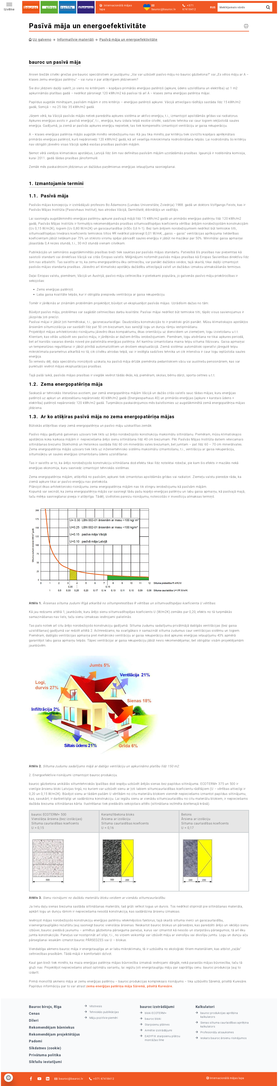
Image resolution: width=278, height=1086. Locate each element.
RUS (213, 7)
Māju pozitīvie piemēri (103, 1017)
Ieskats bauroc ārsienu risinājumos (223, 1038)
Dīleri (33, 1020)
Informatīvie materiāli (75, 39)
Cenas (34, 1013)
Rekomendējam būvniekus (52, 1027)
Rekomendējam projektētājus (54, 1034)
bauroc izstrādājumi (157, 1007)
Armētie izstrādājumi (158, 1030)
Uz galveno (42, 39)
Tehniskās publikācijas (104, 1012)
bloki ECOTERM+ (156, 1013)
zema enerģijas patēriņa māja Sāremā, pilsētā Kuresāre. (129, 986)
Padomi (35, 1041)
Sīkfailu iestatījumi (45, 1062)
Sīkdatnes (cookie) (45, 1048)
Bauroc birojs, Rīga (45, 1007)
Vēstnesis (95, 1006)
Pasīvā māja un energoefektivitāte (128, 39)
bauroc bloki (153, 1018)
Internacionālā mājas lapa (225, 1078)
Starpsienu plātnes (157, 1024)
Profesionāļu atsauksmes (217, 1032)
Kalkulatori (205, 1007)
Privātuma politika (45, 1055)
